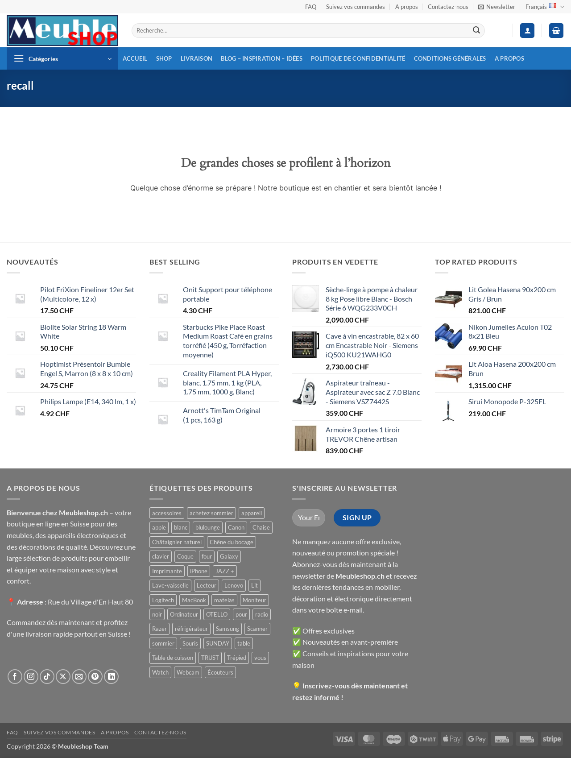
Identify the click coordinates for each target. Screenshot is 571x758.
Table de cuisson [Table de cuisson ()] (172, 657)
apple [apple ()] (159, 527)
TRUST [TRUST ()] (210, 657)
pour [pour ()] (241, 614)
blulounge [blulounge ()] (207, 527)
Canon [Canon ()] (236, 527)
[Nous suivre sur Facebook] (15, 676)
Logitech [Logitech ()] (163, 600)
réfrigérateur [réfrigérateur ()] (191, 628)
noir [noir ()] (157, 614)
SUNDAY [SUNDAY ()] (217, 643)
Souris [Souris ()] (190, 643)
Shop (164, 58)
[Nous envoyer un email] (79, 676)
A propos (406, 6)
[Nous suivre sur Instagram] (31, 676)
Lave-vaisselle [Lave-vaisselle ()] (170, 585)
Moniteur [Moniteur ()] (254, 600)
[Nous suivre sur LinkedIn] (111, 676)
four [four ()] (207, 556)
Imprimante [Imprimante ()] (167, 571)
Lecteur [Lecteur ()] (206, 585)
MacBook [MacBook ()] (194, 600)
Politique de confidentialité (358, 58)
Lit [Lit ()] (254, 585)
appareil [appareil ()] (251, 513)
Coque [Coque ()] (185, 556)
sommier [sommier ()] (163, 643)
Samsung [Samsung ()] (227, 628)
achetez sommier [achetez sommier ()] (211, 513)
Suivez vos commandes (355, 6)
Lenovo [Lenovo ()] (233, 585)
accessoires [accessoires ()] (167, 513)
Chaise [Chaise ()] (261, 527)
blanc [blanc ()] (180, 527)
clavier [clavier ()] (160, 556)
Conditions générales (450, 58)
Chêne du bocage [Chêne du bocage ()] (231, 542)
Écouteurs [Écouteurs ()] (220, 672)
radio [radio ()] (261, 614)
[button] (496, 6)
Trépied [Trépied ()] (236, 657)
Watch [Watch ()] (160, 672)
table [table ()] (243, 643)
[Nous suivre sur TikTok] (47, 676)
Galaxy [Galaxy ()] (229, 556)
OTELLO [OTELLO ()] (217, 614)
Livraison (196, 58)
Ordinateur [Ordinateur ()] (184, 614)
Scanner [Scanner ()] (257, 628)
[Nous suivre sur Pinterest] (95, 676)
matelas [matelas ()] (224, 600)
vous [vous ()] (260, 657)
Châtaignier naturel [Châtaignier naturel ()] (177, 542)
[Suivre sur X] (63, 676)
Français (544, 7)
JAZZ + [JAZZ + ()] (224, 571)
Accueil (135, 58)
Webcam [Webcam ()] (188, 672)
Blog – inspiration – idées (261, 58)
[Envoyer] (476, 30)
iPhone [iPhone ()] (198, 571)
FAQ (310, 6)
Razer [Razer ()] (159, 628)
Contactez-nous (448, 6)
